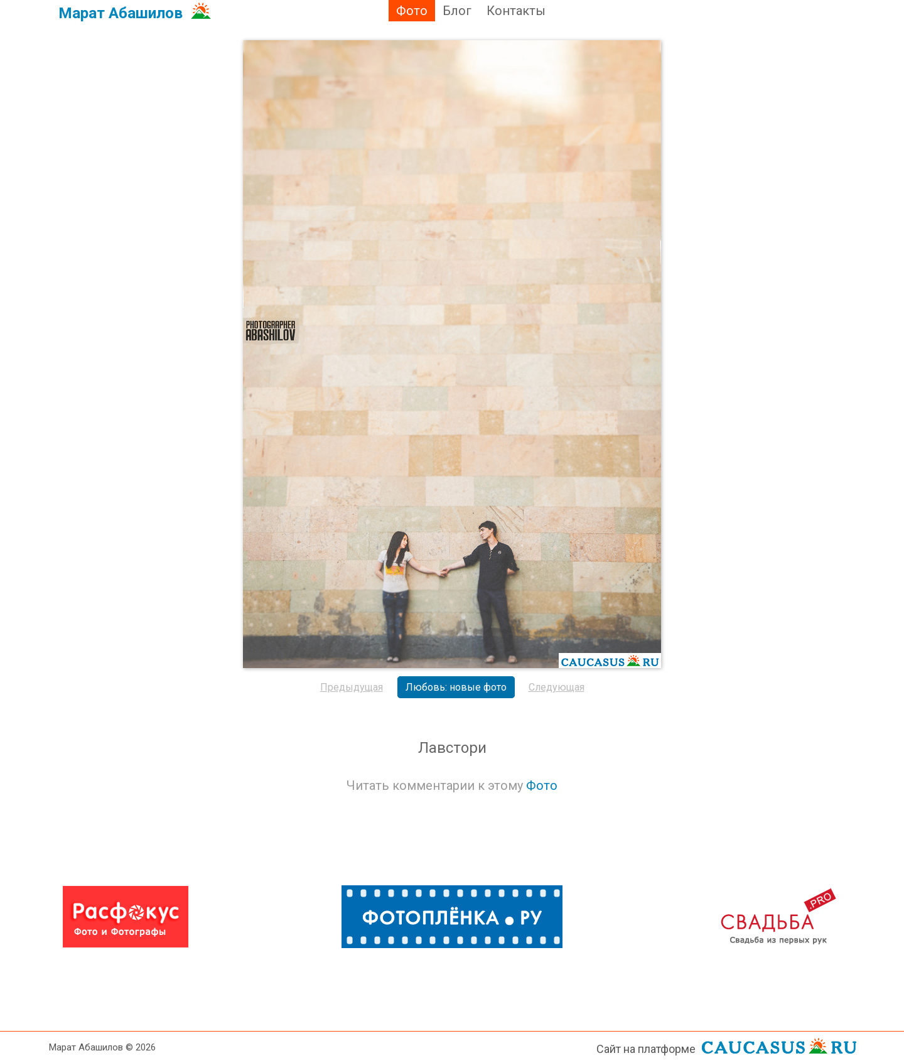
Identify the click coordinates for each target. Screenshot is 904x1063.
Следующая (556, 687)
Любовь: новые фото (456, 687)
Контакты (516, 10)
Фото (412, 10)
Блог (457, 10)
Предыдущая (351, 687)
